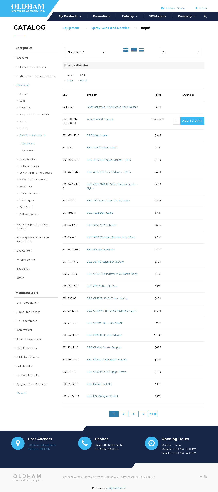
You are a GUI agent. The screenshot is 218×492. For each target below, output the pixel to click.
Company (185, 16)
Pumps (23, 122)
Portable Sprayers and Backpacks (36, 76)
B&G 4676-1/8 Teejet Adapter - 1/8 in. (109, 172)
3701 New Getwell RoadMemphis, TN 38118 (42, 447)
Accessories (26, 187)
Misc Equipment (28, 200)
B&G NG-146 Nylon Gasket (102, 396)
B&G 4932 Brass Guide (100, 213)
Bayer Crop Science (28, 312)
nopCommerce (117, 488)
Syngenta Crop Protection (33, 384)
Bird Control (24, 251)
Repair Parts (28, 144)
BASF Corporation (27, 303)
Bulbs (22, 101)
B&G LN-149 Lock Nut (99, 384)
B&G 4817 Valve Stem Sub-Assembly (108, 201)
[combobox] (86, 52)
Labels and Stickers (30, 194)
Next (152, 413)
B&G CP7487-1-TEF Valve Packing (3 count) (112, 311)
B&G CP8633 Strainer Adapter (104, 335)
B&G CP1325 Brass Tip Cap (102, 286)
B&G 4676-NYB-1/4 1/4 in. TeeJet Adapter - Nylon (112, 186)
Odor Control (27, 207)
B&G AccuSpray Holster (101, 250)
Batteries (24, 94)
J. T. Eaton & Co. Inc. (28, 357)
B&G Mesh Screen (97, 135)
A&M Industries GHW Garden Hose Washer (112, 107)
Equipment (71, 28)
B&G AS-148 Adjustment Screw (105, 262)
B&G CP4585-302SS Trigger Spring (107, 298)
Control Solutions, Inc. (30, 339)
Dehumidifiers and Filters (31, 67)
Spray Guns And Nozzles (110, 28)
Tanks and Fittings (29, 166)
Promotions (101, 16)
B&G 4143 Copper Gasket (102, 148)
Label (70, 81)
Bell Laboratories (27, 321)
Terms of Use (147, 477)
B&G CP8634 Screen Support (104, 347)
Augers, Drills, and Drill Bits (34, 180)
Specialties (23, 269)
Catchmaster (24, 330)
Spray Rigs (25, 108)
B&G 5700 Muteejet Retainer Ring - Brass (111, 237)
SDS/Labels (157, 16)
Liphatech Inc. (25, 366)
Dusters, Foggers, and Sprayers (36, 173)
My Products (68, 16)
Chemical (22, 58)
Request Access (173, 8)
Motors (23, 128)
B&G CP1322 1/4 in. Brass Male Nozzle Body (112, 274)
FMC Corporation (27, 348)
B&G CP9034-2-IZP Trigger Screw (107, 372)
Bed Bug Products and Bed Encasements (33, 240)
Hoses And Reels (28, 159)
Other (20, 278)
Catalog (128, 16)
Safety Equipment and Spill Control (33, 227)
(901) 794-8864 (109, 449)
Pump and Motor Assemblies (35, 115)
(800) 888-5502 (112, 445)
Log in (201, 8)
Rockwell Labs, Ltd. (28, 375)
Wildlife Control (26, 260)
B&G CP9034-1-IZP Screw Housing (107, 360)
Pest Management (29, 214)
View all (21, 393)
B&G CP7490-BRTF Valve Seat (104, 323)
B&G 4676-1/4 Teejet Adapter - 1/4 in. (109, 160)
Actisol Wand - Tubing (100, 119)
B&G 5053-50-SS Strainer (102, 225)
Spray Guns (28, 151)
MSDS (83, 81)
